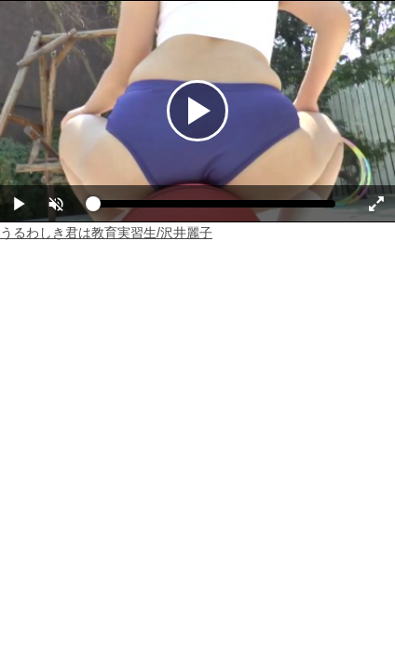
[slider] (214, 208)
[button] (56, 203)
